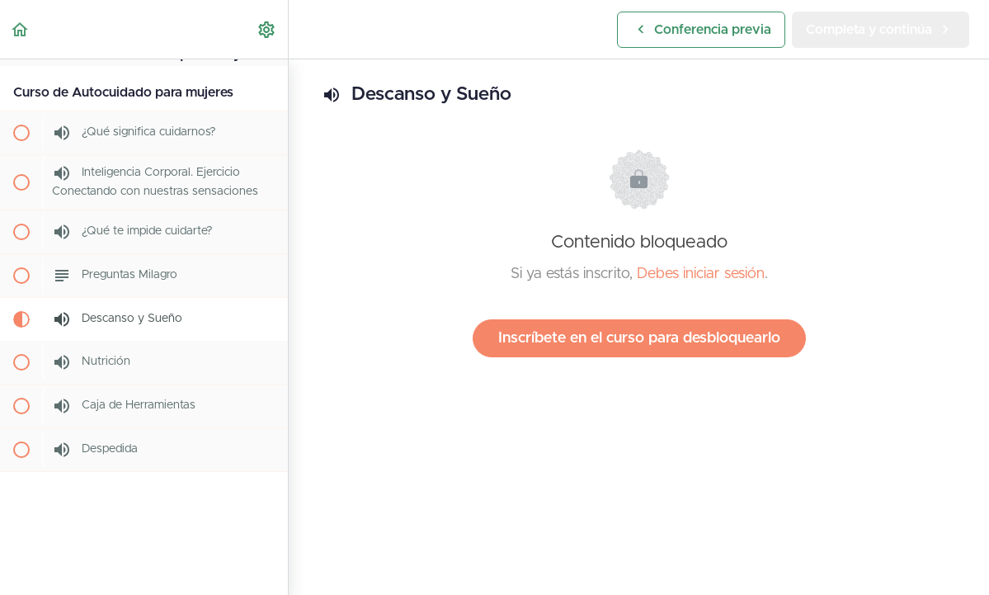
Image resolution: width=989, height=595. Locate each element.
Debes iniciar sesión (701, 274)
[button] (20, 29)
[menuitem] (267, 29)
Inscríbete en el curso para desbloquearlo (639, 338)
